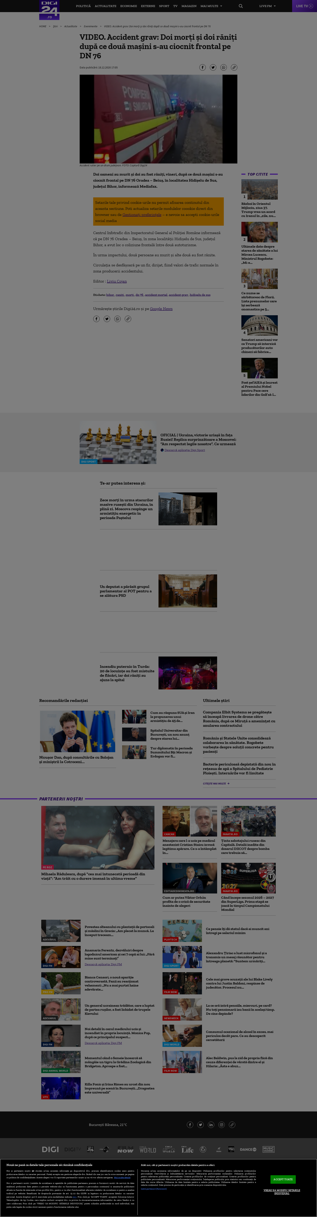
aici (74, 1196)
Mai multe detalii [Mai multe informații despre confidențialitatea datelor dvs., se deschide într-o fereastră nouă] (122, 1177)
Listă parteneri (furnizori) (154, 1188)
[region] (158, 1188)
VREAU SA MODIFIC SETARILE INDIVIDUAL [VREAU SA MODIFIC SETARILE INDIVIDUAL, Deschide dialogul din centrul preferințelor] (282, 1192)
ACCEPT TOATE (283, 1179)
